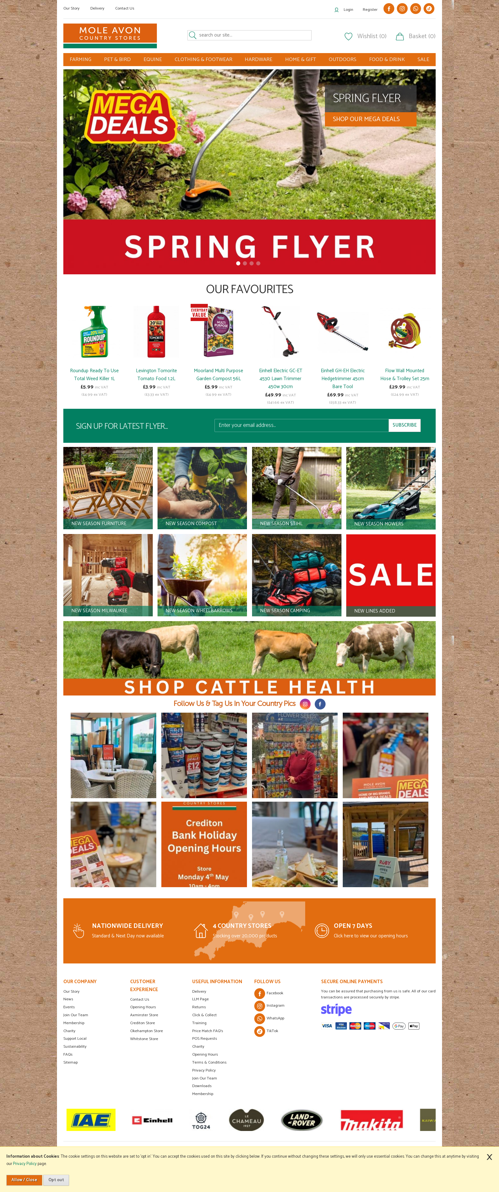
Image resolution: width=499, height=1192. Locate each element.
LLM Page (200, 999)
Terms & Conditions (209, 1062)
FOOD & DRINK (387, 60)
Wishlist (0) (372, 36)
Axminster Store (144, 1015)
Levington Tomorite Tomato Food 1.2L (156, 375)
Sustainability (75, 1046)
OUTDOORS (342, 60)
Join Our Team (75, 1015)
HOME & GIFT (300, 60)
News (68, 999)
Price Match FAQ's (207, 1031)
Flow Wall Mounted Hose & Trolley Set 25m (404, 375)
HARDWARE (258, 60)
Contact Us (124, 8)
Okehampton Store (146, 1031)
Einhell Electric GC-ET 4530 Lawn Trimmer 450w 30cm (280, 379)
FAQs (68, 1054)
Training (199, 1023)
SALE (423, 60)
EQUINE (153, 60)
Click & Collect (204, 1015)
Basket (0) (422, 36)
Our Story (71, 8)
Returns (199, 1007)
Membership (73, 1023)
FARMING (80, 60)
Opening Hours (143, 1007)
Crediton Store (142, 1023)
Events (69, 1007)
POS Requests (204, 1038)
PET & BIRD (117, 60)
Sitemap (70, 1062)
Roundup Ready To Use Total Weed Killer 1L (94, 375)
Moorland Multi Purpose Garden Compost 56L (218, 375)
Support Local (75, 1038)
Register (370, 9)
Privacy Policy (204, 1070)
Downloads (202, 1086)
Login (348, 9)
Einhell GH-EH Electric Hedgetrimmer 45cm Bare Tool (343, 379)
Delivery (97, 8)
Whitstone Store (144, 1039)
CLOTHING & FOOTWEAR (203, 60)
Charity (69, 1031)
